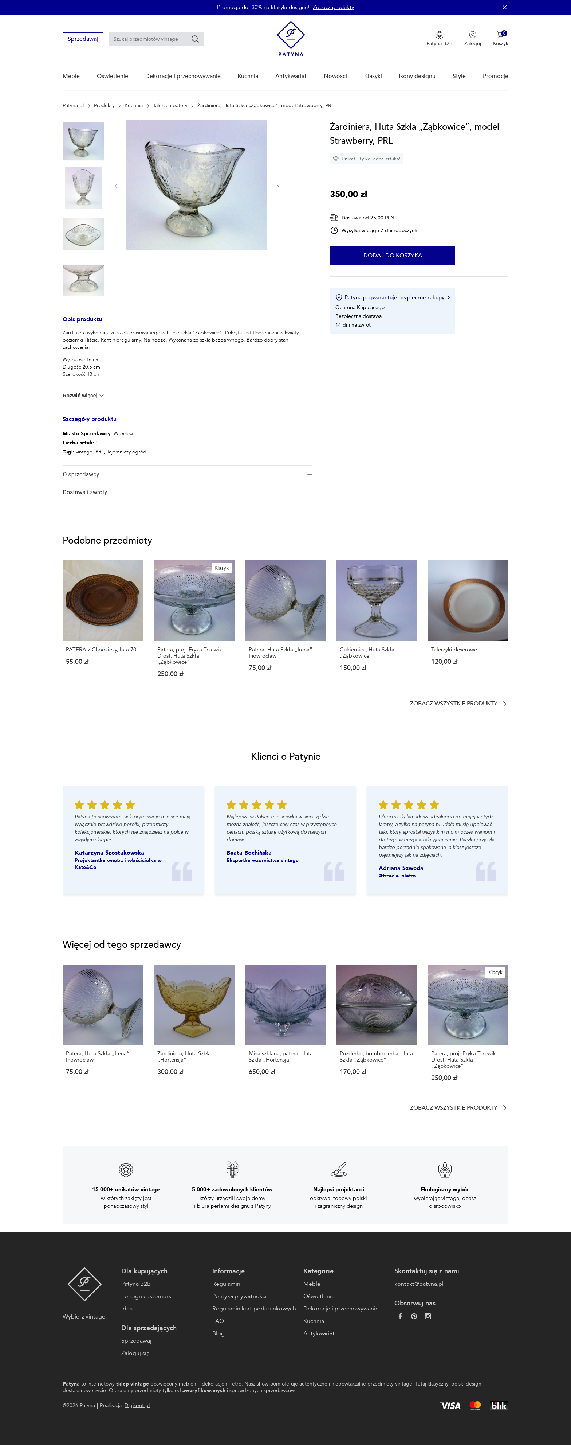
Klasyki (373, 76)
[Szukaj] (195, 39)
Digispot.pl (137, 1405)
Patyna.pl (73, 106)
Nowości (335, 76)
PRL (99, 451)
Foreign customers (146, 1296)
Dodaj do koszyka (392, 255)
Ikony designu (417, 76)
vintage (84, 451)
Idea (127, 1309)
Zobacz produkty (333, 7)
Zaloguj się (135, 1353)
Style (459, 76)
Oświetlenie (112, 76)
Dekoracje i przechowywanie (183, 76)
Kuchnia (247, 76)
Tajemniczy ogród (126, 451)
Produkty (104, 106)
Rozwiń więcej (84, 395)
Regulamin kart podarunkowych (254, 1309)
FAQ (218, 1321)
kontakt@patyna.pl (419, 1284)
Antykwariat (291, 76)
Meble (71, 76)
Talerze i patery (170, 106)
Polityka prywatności (239, 1296)
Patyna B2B (136, 1284)
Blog (218, 1333)
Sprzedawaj (83, 39)
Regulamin (226, 1284)
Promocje (495, 76)
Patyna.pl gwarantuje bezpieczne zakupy (392, 297)
